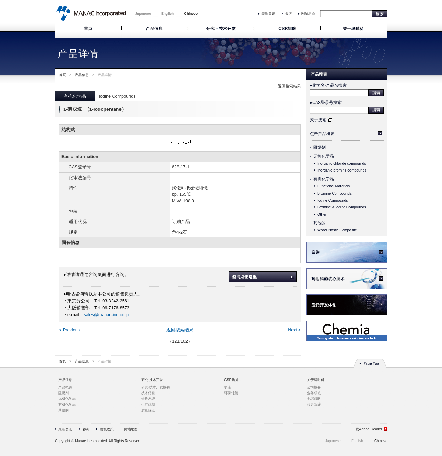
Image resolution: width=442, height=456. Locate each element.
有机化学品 (323, 179)
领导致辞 (314, 404)
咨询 (86, 429)
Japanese (333, 441)
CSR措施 (231, 380)
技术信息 (148, 393)
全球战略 (314, 398)
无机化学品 (323, 156)
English (357, 441)
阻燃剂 (319, 147)
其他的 (319, 223)
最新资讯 (65, 429)
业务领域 (314, 393)
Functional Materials (333, 186)
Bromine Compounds (334, 193)
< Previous (69, 330)
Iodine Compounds (332, 200)
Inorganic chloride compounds (341, 163)
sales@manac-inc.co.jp (106, 314)
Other (321, 214)
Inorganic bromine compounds (341, 170)
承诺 (227, 387)
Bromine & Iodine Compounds (341, 207)
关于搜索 (318, 119)
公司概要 (314, 387)
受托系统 (148, 398)
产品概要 (65, 387)
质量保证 (148, 410)
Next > (294, 330)
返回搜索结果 (289, 86)
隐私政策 (107, 429)
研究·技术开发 (152, 380)
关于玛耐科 (315, 380)
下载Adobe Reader (367, 429)
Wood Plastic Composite (337, 230)
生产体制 (148, 404)
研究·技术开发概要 (155, 387)
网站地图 (131, 429)
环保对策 (231, 393)
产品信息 (82, 75)
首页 (62, 75)
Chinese (380, 441)
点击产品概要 (322, 133)
